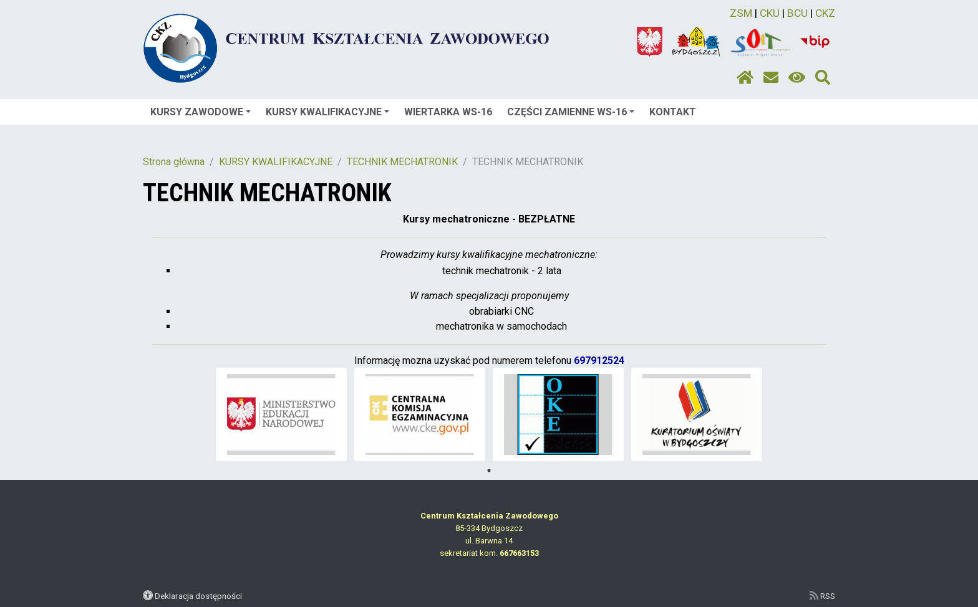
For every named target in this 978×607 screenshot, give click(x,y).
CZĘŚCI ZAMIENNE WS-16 (570, 112)
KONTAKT (672, 112)
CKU (770, 13)
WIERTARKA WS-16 (448, 112)
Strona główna (174, 162)
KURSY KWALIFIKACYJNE (327, 112)
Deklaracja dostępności (198, 596)
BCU (797, 13)
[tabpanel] (281, 414)
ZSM (741, 13)
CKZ (825, 13)
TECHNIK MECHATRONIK (402, 162)
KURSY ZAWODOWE (200, 112)
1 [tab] (489, 470)
